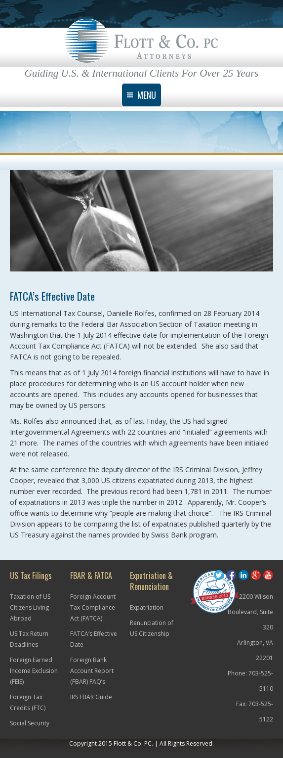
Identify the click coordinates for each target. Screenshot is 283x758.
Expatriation (146, 607)
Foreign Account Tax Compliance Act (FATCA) (93, 607)
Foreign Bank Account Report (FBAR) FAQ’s (92, 671)
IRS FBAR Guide (91, 697)
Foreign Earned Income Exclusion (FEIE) (34, 671)
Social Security (29, 723)
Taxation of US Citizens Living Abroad (30, 607)
